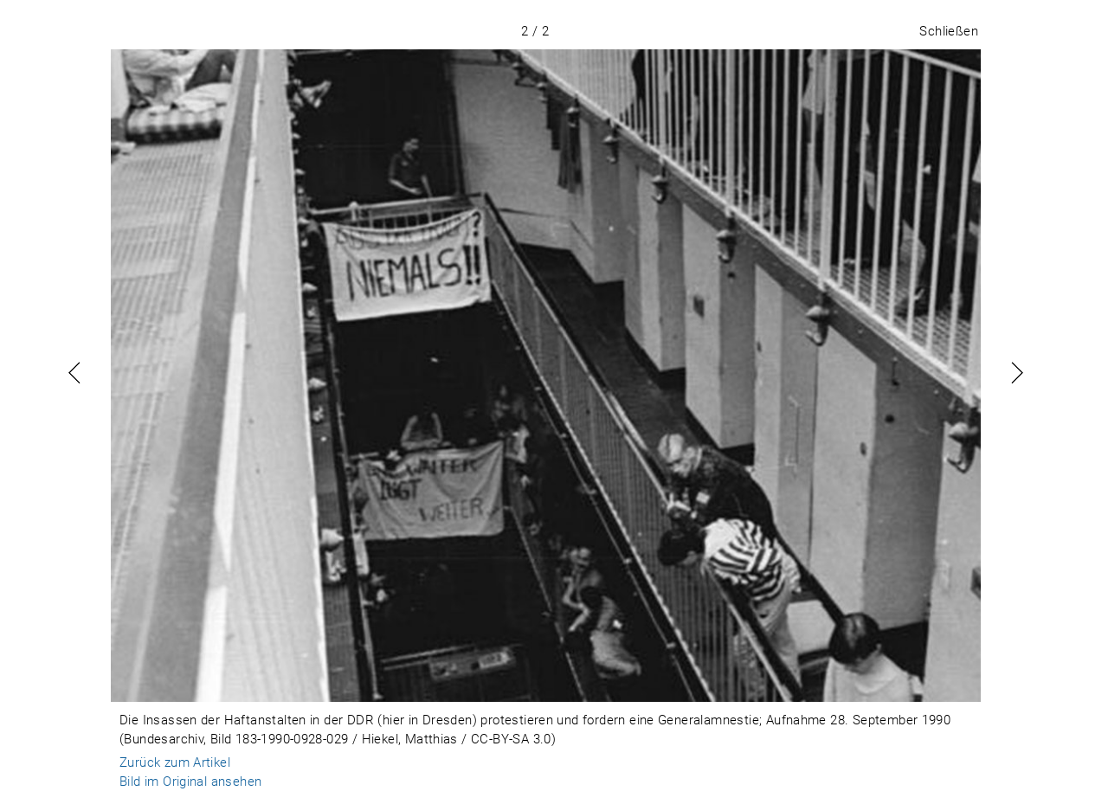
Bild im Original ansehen (190, 781)
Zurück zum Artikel (174, 762)
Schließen (948, 31)
